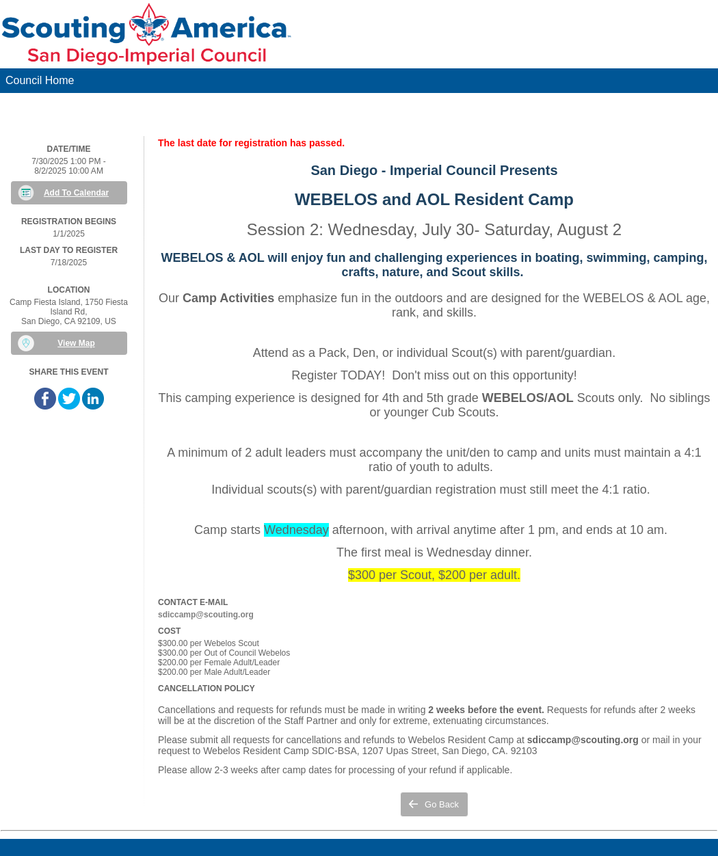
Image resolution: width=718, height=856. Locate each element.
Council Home (39, 80)
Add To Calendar (76, 193)
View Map (75, 343)
